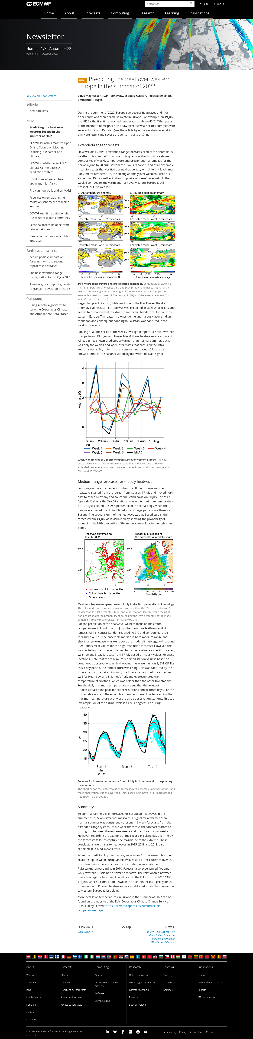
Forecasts (92, 13)
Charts (64, 975)
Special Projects (138, 1004)
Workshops (169, 982)
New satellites (39, 111)
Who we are (32, 975)
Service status (102, 1000)
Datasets (65, 982)
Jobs (28, 990)
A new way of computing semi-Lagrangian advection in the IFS (50, 286)
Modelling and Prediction (142, 982)
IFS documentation (208, 997)
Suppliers (31, 1004)
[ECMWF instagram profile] (138, 1032)
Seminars (168, 990)
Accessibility (170, 1032)
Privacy (183, 1032)
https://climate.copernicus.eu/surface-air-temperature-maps (119, 908)
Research (147, 13)
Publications (199, 13)
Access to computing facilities (106, 984)
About (69, 13)
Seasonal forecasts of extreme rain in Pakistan (50, 227)
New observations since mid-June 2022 (49, 238)
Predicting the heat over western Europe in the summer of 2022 (46, 131)
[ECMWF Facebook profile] (122, 1032)
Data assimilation (138, 975)
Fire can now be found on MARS (50, 190)
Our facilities (102, 975)
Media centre (33, 997)
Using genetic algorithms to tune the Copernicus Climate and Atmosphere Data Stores (49, 309)
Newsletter (204, 975)
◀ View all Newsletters (41, 96)
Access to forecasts (71, 1004)
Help (203, 3)
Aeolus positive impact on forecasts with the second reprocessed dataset (47, 261)
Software (100, 993)
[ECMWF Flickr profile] (130, 1032)
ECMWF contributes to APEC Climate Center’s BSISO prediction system (48, 167)
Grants (30, 1012)
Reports (202, 990)
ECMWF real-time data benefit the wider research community (50, 215)
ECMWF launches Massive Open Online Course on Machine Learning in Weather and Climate (50, 149)
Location (31, 1019)
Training (167, 975)
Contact (210, 1032)
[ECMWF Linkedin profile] (107, 1032)
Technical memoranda (210, 982)
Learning (172, 13)
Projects (133, 997)
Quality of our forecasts (73, 990)
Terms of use (196, 1032)
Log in (218, 3)
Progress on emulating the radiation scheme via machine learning (49, 202)
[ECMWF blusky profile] (115, 1032)
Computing (120, 13)
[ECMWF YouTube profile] (145, 1032)
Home (49, 13)
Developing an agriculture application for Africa (47, 181)
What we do (32, 982)
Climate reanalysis (139, 990)
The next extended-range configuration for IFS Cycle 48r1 (50, 275)
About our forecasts (71, 997)
